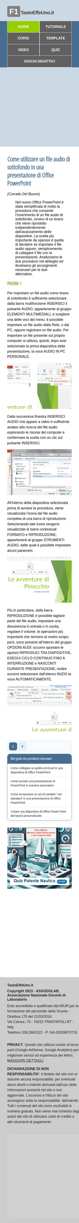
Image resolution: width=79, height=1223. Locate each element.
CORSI (23, 38)
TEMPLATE (55, 38)
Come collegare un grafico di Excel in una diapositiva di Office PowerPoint (37, 770)
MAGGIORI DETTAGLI (25, 1061)
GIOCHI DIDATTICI (39, 61)
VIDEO (23, 50)
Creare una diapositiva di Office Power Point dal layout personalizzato (38, 813)
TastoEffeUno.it (30, 12)
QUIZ (55, 50)
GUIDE (23, 27)
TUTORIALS (56, 27)
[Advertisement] (38, 107)
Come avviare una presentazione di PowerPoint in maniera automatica (33, 783)
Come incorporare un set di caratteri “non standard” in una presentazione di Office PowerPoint (36, 798)
